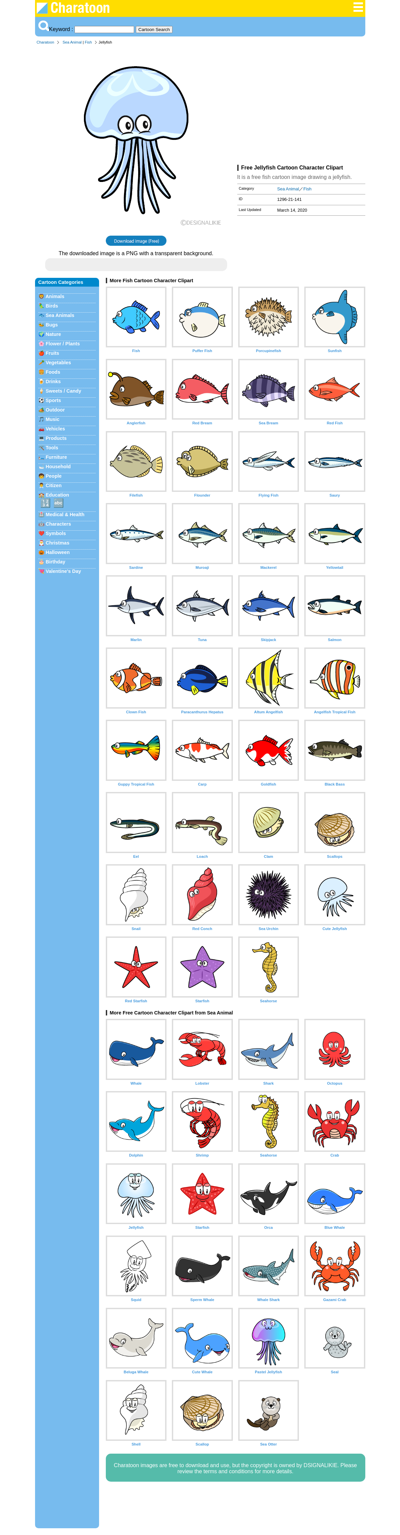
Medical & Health (65, 514)
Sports (53, 400)
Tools (52, 447)
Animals (54, 296)
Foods (53, 372)
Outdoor (55, 410)
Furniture (56, 457)
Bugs (52, 324)
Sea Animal (72, 42)
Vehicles (55, 428)
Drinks (53, 381)
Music (53, 419)
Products (56, 438)
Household (58, 466)
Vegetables (58, 362)
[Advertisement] (301, 106)
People (54, 476)
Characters (58, 524)
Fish (88, 42)
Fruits (52, 353)
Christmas (57, 543)
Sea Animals (60, 315)
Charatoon (45, 42)
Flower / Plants (63, 343)
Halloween (58, 552)
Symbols (56, 533)
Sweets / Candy (64, 391)
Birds (52, 306)
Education (57, 495)
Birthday (55, 561)
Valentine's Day (63, 571)
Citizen (54, 485)
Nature (53, 334)
